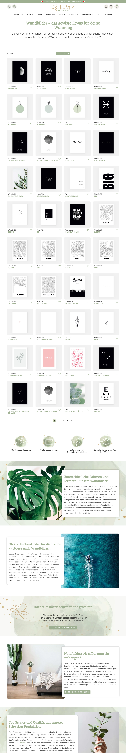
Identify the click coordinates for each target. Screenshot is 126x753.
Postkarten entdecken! (77, 692)
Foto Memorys (20, 743)
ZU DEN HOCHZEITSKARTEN (63, 628)
